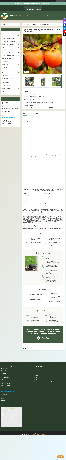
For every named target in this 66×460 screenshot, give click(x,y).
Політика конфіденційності (41, 434)
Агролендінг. (34, 226)
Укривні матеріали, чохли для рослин (8, 79)
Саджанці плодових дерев (8, 55)
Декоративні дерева (6, 58)
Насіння (4, 69)
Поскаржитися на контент (31, 434)
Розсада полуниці (6, 35)
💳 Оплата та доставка (32, 15)
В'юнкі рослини (5, 61)
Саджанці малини (6, 88)
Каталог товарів (5, 32)
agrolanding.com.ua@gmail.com (9, 117)
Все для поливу (5, 82)
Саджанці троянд (6, 91)
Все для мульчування (7, 75)
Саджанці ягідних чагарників (8, 47)
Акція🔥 (42, 15)
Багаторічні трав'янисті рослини (9, 52)
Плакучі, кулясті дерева (7, 67)
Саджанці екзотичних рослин (8, 38)
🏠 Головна (21, 15)
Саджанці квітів (5, 64)
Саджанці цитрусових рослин (8, 41)
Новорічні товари (6, 93)
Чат (60, 456)
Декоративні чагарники (7, 50)
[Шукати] (18, 24)
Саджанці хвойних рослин (7, 44)
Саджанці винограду (6, 85)
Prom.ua (39, 431)
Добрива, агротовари (7, 72)
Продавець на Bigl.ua (33, 433)
